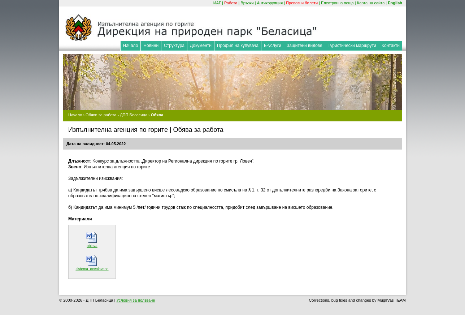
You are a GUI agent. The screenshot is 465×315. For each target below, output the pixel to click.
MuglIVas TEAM (392, 300)
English (395, 3)
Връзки (246, 3)
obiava (92, 246)
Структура (174, 45)
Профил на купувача (237, 45)
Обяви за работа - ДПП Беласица (116, 115)
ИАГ (217, 3)
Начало (130, 45)
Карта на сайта (371, 3)
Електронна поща (337, 3)
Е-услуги (272, 45)
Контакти (391, 45)
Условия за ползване (135, 300)
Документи (201, 45)
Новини (150, 45)
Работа (230, 3)
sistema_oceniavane (91, 269)
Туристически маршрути (352, 45)
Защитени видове (304, 45)
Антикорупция (270, 3)
